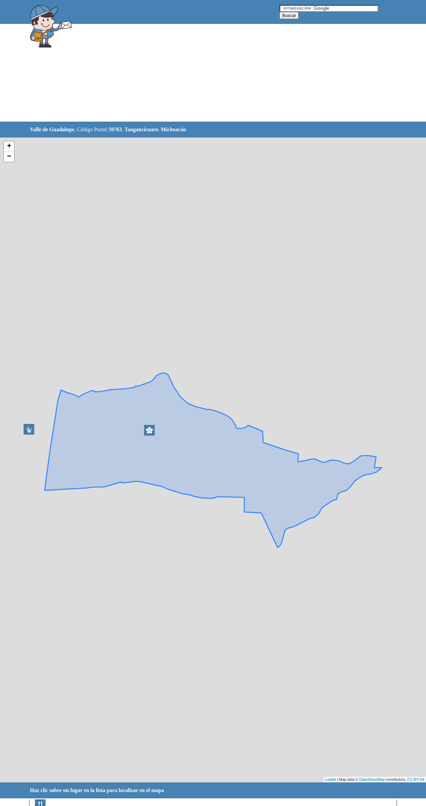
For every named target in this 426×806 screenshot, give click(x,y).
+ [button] (9, 146)
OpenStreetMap (372, 779)
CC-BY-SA (415, 779)
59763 (115, 129)
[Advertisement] (196, 73)
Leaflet (330, 779)
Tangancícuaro (141, 129)
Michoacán (173, 129)
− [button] (9, 157)
